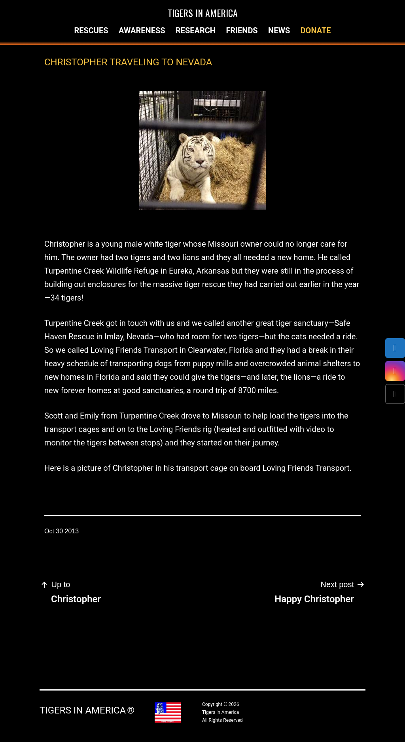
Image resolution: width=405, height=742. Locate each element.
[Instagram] (395, 371)
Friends (241, 30)
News (279, 30)
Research (196, 30)
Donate (316, 30)
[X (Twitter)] (395, 394)
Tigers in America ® (87, 710)
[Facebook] (395, 348)
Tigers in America (203, 13)
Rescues (91, 30)
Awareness (142, 30)
